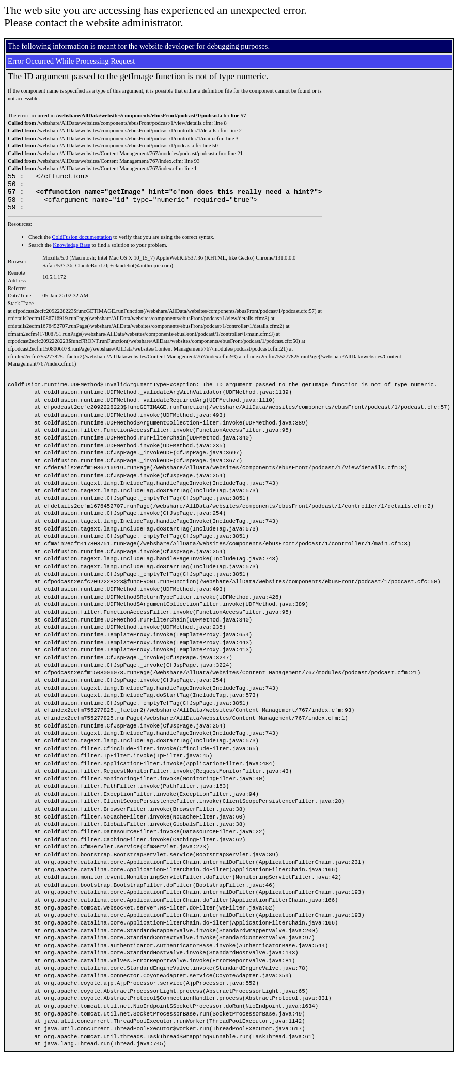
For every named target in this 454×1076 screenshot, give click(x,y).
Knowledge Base (71, 252)
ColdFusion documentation (82, 245)
